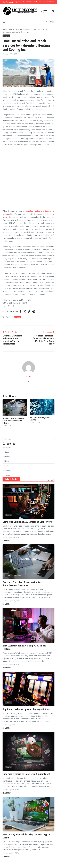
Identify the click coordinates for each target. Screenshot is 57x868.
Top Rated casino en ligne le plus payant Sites (26, 709)
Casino (8, 515)
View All (51, 480)
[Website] (28, 381)
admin (28, 376)
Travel (6, 475)
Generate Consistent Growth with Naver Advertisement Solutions (13, 420)
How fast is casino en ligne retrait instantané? (26, 773)
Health (6, 457)
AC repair (17, 317)
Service (11, 29)
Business (7, 447)
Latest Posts (11, 479)
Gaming (9, 639)
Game (6, 452)
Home (5, 29)
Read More (7, 540)
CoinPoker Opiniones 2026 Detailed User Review (27, 521)
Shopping (7, 470)
